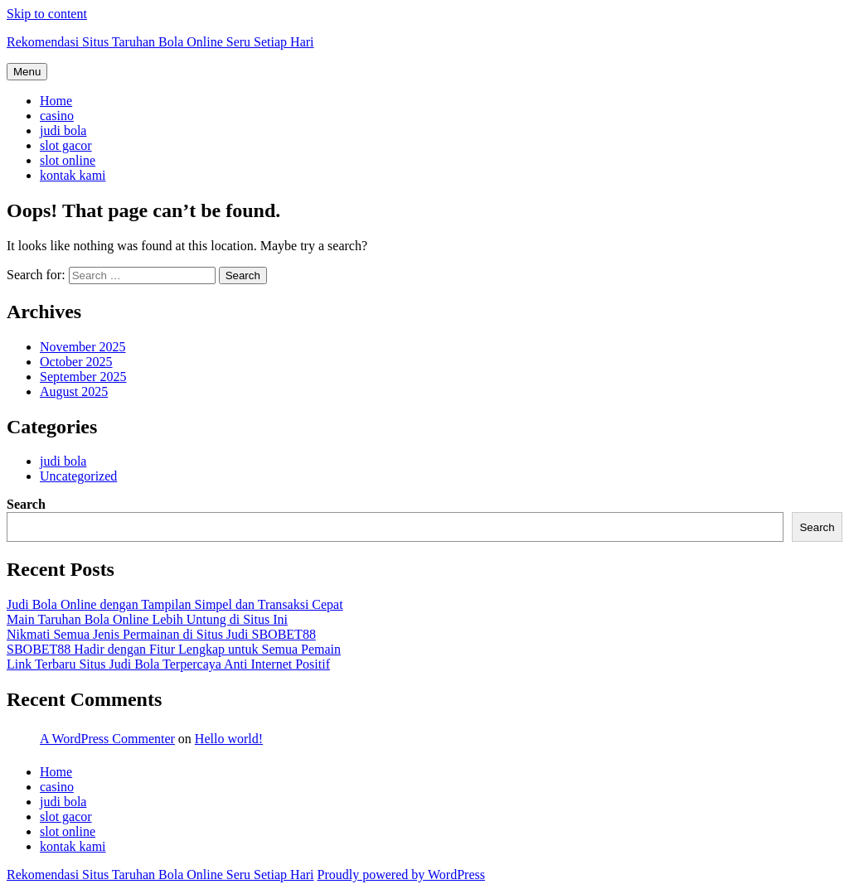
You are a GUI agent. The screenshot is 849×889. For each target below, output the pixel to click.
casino (57, 116)
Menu (27, 71)
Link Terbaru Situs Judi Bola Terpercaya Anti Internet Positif (168, 664)
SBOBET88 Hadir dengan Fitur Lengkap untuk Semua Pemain (174, 649)
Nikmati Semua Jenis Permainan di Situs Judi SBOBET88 (161, 634)
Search (26, 504)
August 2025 (74, 391)
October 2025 (76, 362)
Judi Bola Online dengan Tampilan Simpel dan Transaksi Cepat (175, 604)
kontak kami (73, 175)
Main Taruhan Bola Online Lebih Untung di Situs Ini (147, 619)
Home (56, 101)
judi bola (63, 130)
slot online (67, 160)
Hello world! (229, 739)
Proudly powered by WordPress (401, 874)
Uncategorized (78, 476)
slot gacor (66, 145)
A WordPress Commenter (107, 739)
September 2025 (83, 377)
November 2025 (83, 347)
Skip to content (47, 14)
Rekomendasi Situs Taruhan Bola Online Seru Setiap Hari (160, 42)
